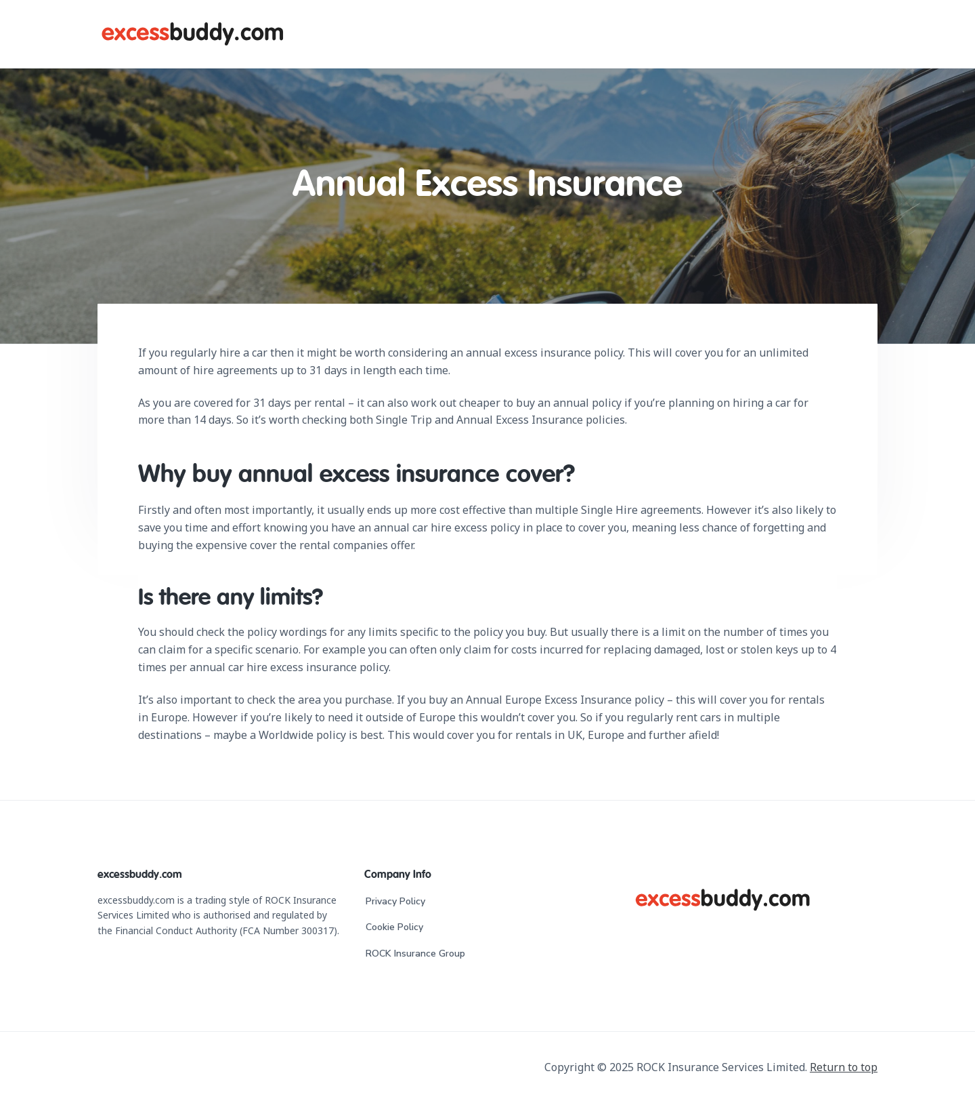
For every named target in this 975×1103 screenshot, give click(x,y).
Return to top (844, 1067)
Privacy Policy (395, 901)
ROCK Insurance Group (415, 953)
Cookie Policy (394, 927)
